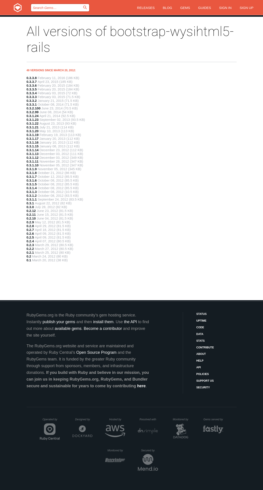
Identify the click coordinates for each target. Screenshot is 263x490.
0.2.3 (30, 245)
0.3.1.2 (32, 195)
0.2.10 (31, 218)
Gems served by (213, 419)
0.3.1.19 (33, 135)
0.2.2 (30, 249)
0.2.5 (30, 237)
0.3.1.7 (32, 176)
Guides (204, 8)
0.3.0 (30, 207)
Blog (167, 8)
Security (203, 387)
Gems (185, 8)
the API (130, 322)
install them (103, 322)
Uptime (201, 320)
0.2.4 (30, 241)
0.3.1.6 (32, 180)
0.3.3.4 (32, 93)
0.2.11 (31, 214)
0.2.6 (30, 233)
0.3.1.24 (33, 116)
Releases (146, 8)
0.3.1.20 (33, 131)
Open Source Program (96, 352)
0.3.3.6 (32, 85)
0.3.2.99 (33, 112)
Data (200, 334)
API (198, 367)
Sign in (225, 8)
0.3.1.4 (32, 188)
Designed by (84, 419)
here (141, 386)
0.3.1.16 (33, 142)
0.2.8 (30, 226)
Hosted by (117, 419)
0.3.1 (30, 203)
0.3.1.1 (32, 199)
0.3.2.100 (34, 108)
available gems (68, 328)
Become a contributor (103, 328)
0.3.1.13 (33, 154)
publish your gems (59, 322)
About (201, 354)
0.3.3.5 (32, 89)
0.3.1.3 (32, 192)
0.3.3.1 (32, 104)
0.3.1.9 (32, 169)
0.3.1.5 (32, 184)
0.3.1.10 (33, 165)
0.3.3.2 (32, 101)
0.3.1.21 (33, 127)
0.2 (29, 256)
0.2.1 (30, 252)
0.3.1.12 (33, 157)
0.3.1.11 (33, 161)
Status (201, 314)
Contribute (205, 347)
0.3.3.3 (32, 97)
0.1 (29, 260)
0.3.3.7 (32, 82)
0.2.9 (30, 222)
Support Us (205, 380)
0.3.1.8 (32, 173)
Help (200, 360)
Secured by (149, 450)
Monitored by (182, 419)
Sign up (246, 8)
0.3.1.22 (33, 123)
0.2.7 (30, 230)
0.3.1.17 (33, 138)
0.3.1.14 (33, 150)
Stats (200, 340)
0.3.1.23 (33, 119)
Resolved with (148, 419)
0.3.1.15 (33, 146)
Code (200, 327)
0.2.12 (31, 211)
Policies (202, 374)
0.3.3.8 (32, 78)
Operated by (51, 421)
